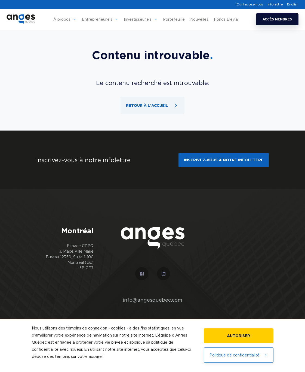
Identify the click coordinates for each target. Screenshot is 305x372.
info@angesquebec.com (152, 299)
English (292, 4)
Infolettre (275, 4)
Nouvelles (199, 19)
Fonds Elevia (226, 19)
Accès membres (277, 19)
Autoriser (238, 336)
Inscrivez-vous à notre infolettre (223, 160)
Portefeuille (174, 19)
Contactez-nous (249, 4)
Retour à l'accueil (152, 105)
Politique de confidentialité (239, 355)
